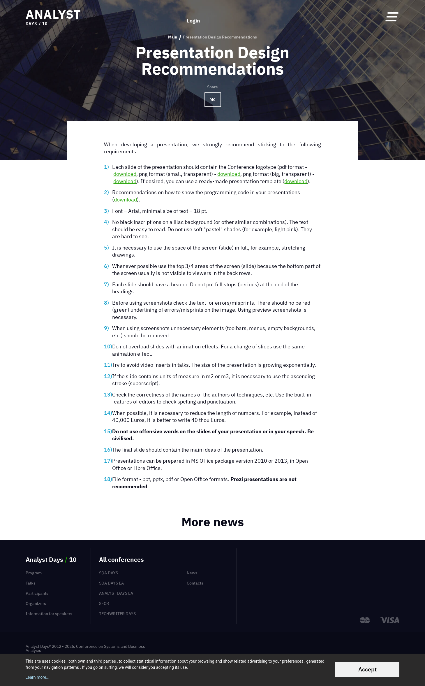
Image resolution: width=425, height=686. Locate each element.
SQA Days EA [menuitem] (111, 583)
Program (34, 573)
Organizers (36, 603)
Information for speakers (49, 613)
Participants (37, 593)
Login (193, 17)
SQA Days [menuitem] (108, 573)
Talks (31, 583)
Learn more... (38, 677)
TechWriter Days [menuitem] (117, 613)
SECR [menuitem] (104, 603)
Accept (367, 669)
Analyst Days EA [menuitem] (116, 593)
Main (172, 37)
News (192, 573)
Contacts (195, 583)
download (124, 174)
